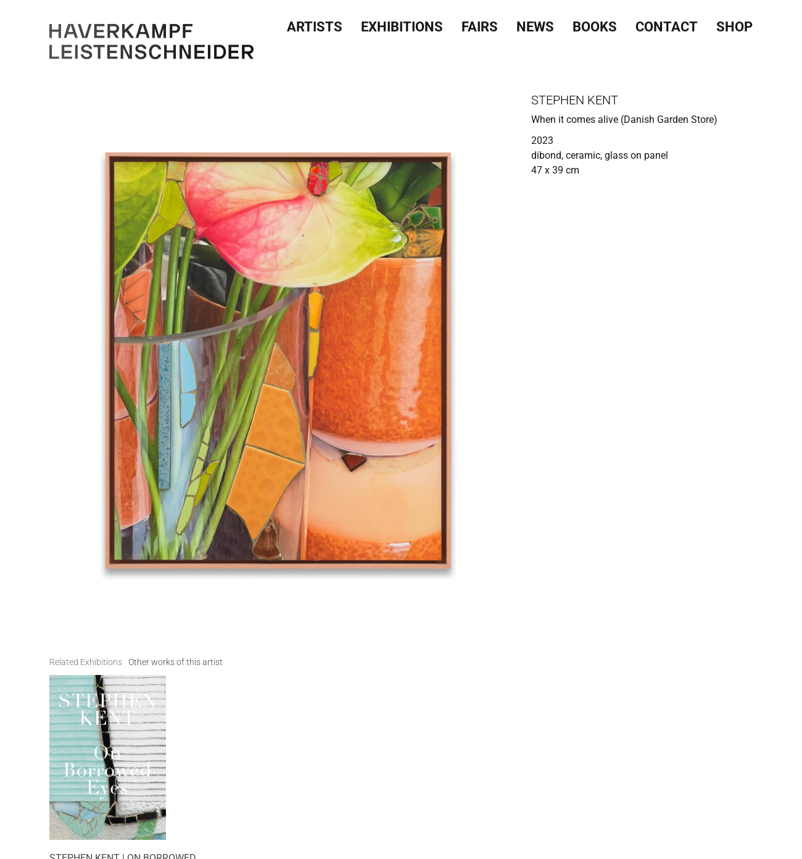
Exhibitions (402, 24)
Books (595, 24)
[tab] (85, 662)
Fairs (479, 24)
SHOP (734, 24)
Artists (314, 24)
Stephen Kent (574, 100)
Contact (666, 24)
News (535, 24)
